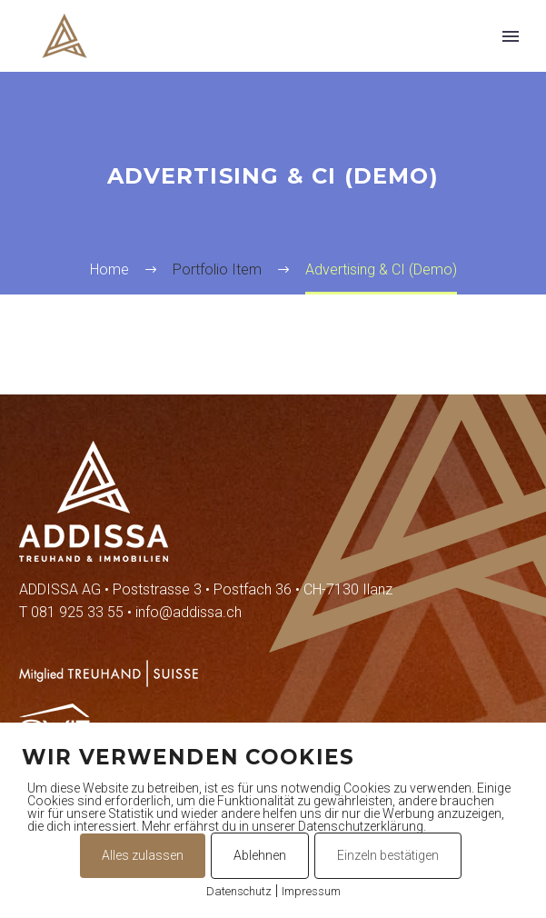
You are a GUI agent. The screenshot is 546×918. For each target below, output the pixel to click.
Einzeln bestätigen (388, 855)
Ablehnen (259, 855)
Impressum (311, 891)
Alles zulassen (143, 855)
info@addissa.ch (188, 612)
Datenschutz (239, 891)
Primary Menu (510, 36)
